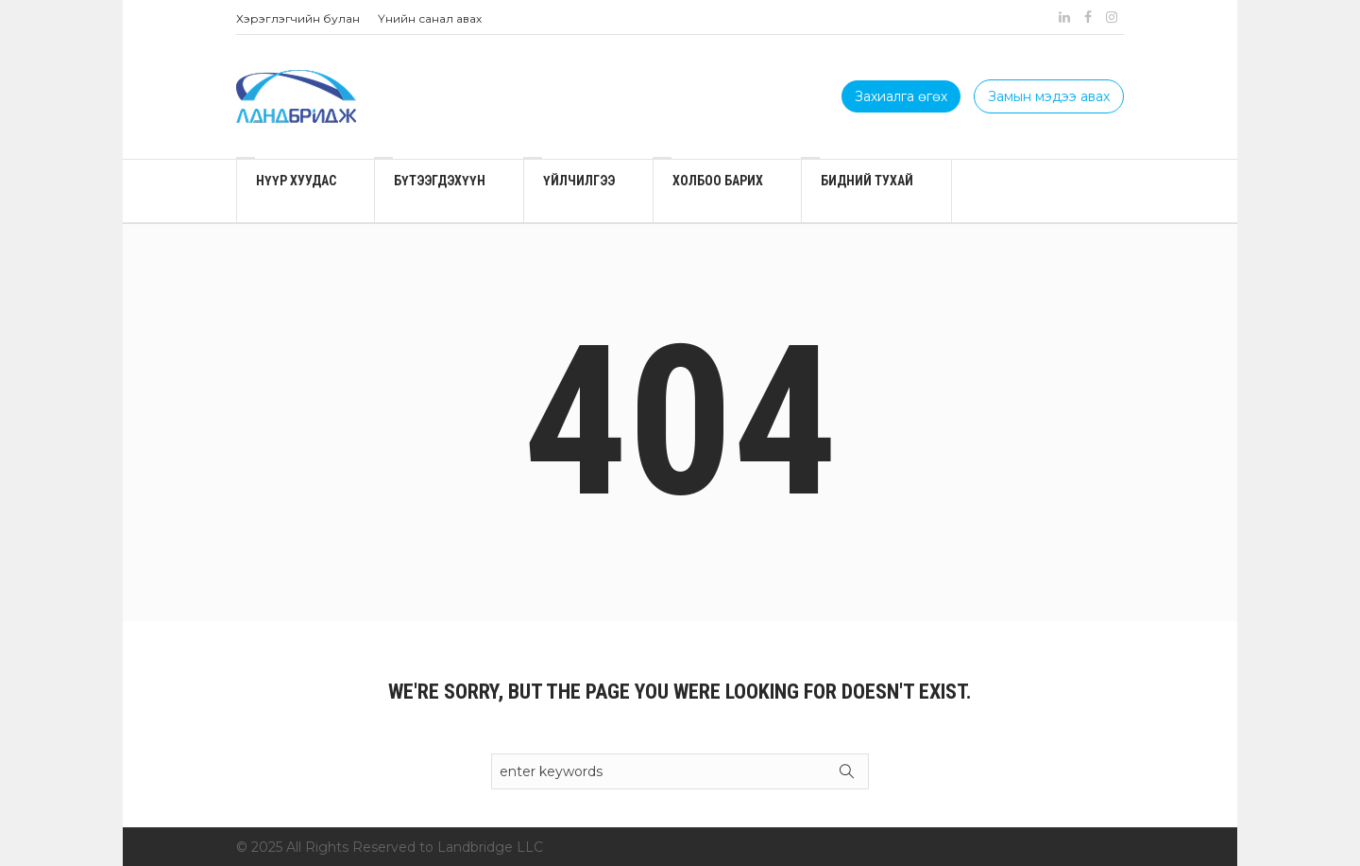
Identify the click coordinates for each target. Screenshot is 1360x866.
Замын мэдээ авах (1049, 96)
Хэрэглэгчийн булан (298, 18)
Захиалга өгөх (901, 96)
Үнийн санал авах (430, 18)
